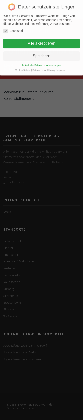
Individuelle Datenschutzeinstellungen (41, 59)
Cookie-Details (22, 64)
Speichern (41, 50)
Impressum (62, 64)
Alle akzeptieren (41, 37)
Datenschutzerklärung (43, 64)
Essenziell (13, 25)
